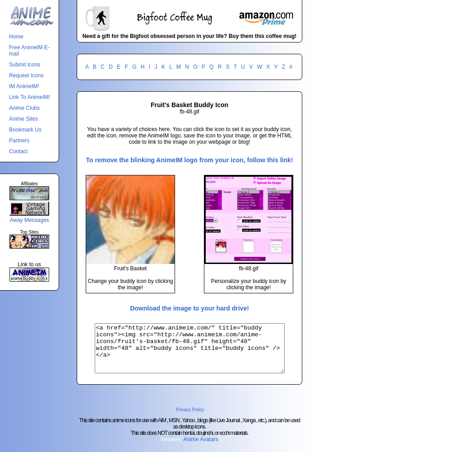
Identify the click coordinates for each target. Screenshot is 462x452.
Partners (19, 140)
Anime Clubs (24, 108)
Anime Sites (23, 119)
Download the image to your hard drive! (189, 308)
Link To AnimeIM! (29, 97)
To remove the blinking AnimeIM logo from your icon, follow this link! (189, 160)
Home (16, 36)
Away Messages (29, 220)
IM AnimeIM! (24, 86)
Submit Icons (24, 64)
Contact (18, 151)
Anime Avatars (200, 449)
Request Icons (26, 75)
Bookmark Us (25, 130)
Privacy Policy (190, 419)
